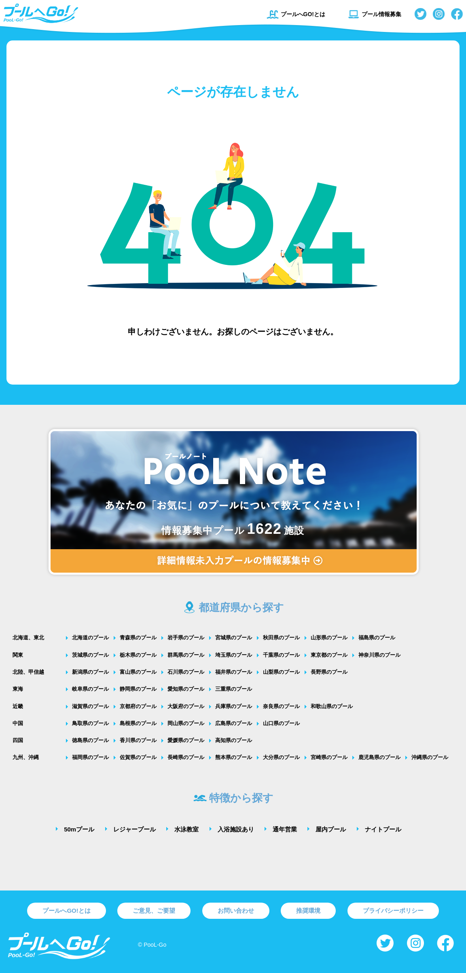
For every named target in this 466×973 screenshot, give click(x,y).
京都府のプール (138, 706)
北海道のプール (90, 638)
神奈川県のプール (379, 655)
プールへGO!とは (296, 14)
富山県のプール (138, 672)
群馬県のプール (185, 655)
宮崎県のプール (329, 757)
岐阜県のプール (90, 689)
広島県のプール (233, 723)
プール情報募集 (374, 14)
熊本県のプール (233, 757)
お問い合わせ (236, 910)
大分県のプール (281, 757)
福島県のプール (376, 638)
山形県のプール (329, 638)
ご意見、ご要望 (154, 910)
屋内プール (331, 829)
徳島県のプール (90, 740)
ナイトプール (383, 829)
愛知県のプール (185, 689)
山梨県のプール (281, 672)
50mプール (79, 829)
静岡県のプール (138, 689)
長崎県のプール (185, 757)
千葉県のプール (281, 655)
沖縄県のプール (429, 757)
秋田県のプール (281, 638)
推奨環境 (308, 910)
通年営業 (285, 829)
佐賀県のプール (138, 757)
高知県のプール (233, 740)
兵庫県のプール (233, 706)
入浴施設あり (236, 829)
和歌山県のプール (332, 706)
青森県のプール (138, 638)
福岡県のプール (90, 757)
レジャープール (134, 829)
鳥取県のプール (90, 723)
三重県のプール (233, 689)
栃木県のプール (138, 655)
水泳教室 (186, 829)
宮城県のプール (233, 638)
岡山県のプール (185, 723)
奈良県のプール (281, 706)
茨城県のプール (90, 655)
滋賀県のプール (90, 706)
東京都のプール (329, 655)
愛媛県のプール (185, 740)
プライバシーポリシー (393, 910)
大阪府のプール (185, 706)
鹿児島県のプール (379, 757)
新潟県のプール (90, 672)
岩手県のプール (185, 638)
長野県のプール (329, 672)
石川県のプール (185, 672)
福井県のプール (233, 672)
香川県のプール (138, 740)
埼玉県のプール (233, 655)
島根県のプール (138, 723)
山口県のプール (281, 723)
